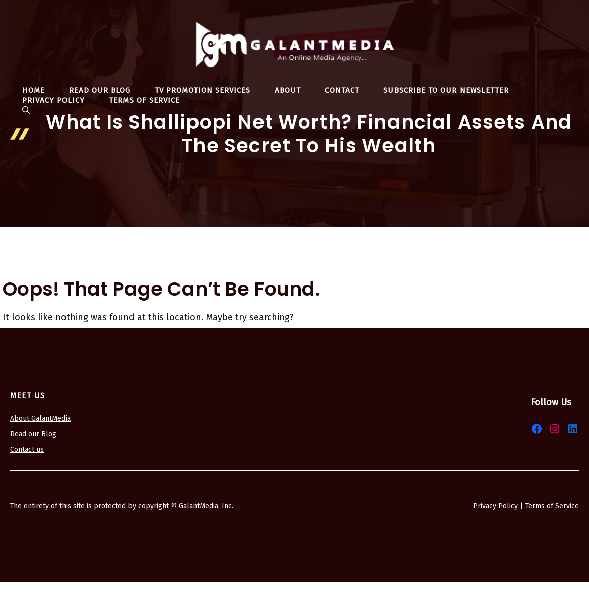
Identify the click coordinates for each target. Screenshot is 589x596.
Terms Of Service (144, 100)
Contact (342, 90)
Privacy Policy (53, 100)
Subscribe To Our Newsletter (446, 90)
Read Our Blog (99, 90)
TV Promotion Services (202, 90)
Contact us (27, 449)
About (288, 90)
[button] (26, 110)
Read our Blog (33, 434)
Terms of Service (552, 506)
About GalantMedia (40, 418)
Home (33, 90)
